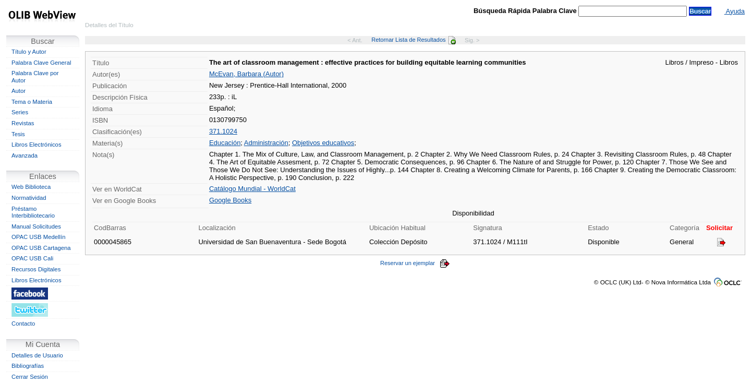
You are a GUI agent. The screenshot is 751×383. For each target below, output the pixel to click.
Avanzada (24, 155)
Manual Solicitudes (36, 226)
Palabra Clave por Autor (35, 76)
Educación (224, 143)
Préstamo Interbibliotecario (33, 212)
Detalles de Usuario (37, 355)
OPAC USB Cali (32, 258)
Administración (266, 143)
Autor (18, 91)
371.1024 (223, 131)
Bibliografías (27, 366)
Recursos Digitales (35, 269)
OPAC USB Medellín (38, 237)
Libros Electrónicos (36, 144)
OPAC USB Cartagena (41, 248)
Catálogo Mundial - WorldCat (252, 189)
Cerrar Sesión (29, 377)
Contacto (23, 323)
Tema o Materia (31, 102)
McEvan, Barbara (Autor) (246, 74)
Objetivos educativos (323, 143)
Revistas (22, 123)
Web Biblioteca (31, 187)
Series (19, 112)
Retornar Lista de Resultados (413, 40)
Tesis (18, 134)
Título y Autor (28, 52)
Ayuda (734, 11)
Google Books (230, 200)
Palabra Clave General (41, 62)
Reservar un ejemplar (415, 263)
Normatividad (28, 198)
